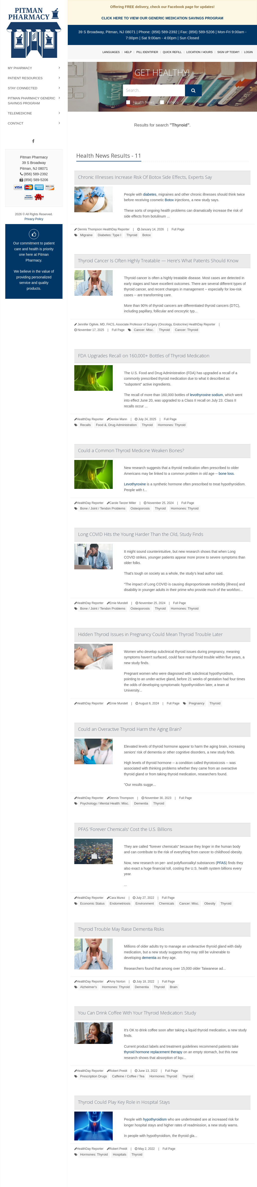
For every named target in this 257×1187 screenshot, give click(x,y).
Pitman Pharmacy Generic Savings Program (31, 100)
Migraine (86, 235)
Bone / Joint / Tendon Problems (102, 508)
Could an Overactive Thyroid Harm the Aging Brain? (130, 729)
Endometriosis (120, 903)
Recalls (85, 425)
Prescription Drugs (93, 1076)
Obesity (209, 903)
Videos (169, 102)
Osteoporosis (140, 508)
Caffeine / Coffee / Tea (128, 1076)
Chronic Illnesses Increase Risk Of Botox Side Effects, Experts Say (145, 177)
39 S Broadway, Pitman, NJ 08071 (107, 32)
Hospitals (119, 1154)
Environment (145, 903)
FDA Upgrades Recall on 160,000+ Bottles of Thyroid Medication (143, 356)
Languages (110, 52)
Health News (140, 102)
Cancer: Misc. (144, 330)
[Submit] (193, 90)
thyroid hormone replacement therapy (153, 1052)
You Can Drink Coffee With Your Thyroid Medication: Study (137, 1013)
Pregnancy (196, 703)
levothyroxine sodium (206, 395)
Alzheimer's (88, 987)
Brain (173, 987)
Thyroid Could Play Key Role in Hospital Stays (124, 1102)
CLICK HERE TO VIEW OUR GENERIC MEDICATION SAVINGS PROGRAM (162, 18)
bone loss (226, 474)
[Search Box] (154, 90)
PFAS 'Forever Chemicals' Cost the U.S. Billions (125, 829)
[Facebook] (33, 141)
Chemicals (166, 903)
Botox (169, 200)
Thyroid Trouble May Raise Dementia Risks (121, 929)
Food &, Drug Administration (116, 425)
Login (248, 52)
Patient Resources (25, 78)
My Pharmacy (20, 68)
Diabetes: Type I (109, 235)
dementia (149, 958)
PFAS (221, 863)
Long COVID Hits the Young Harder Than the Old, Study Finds (140, 534)
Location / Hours (199, 52)
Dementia (141, 803)
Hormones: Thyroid (171, 425)
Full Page (178, 229)
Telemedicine (20, 113)
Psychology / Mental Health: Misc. (104, 803)
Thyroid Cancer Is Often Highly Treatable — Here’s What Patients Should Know (158, 261)
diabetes (149, 194)
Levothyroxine (135, 484)
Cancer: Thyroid (186, 330)
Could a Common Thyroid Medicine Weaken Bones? (131, 450)
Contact (15, 123)
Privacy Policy (34, 219)
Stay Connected (22, 88)
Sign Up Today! (228, 52)
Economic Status (92, 903)
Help (128, 52)
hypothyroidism (155, 1119)
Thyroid (131, 235)
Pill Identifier (147, 52)
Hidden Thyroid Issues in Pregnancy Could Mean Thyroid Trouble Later (150, 634)
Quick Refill (172, 52)
